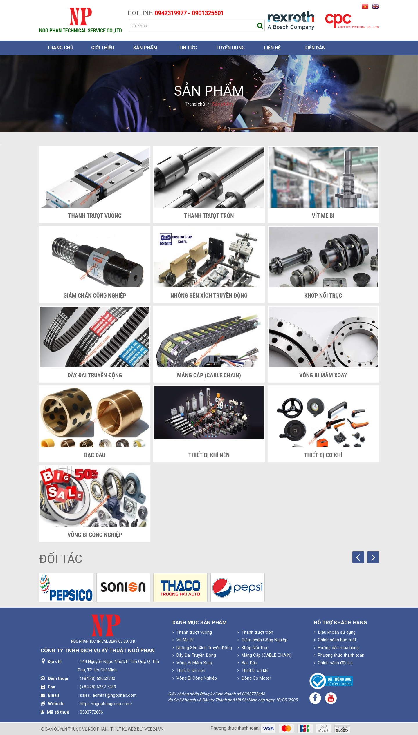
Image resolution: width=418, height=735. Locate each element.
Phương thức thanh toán (339, 655)
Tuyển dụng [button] (230, 47)
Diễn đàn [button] (315, 47)
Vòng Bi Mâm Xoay (323, 375)
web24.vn (153, 729)
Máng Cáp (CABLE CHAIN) (209, 375)
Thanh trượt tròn (209, 215)
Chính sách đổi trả (333, 662)
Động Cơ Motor (254, 678)
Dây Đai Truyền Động (95, 375)
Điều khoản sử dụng (335, 632)
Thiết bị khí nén (209, 455)
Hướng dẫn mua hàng (336, 647)
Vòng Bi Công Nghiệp (95, 534)
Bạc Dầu (94, 455)
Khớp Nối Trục (323, 295)
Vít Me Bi (323, 215)
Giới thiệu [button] (102, 47)
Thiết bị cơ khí (323, 455)
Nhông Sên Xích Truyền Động (208, 295)
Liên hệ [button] (272, 47)
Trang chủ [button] (60, 47)
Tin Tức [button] (188, 47)
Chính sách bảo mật (335, 639)
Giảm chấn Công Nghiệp (94, 295)
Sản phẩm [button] (145, 47)
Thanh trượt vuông (95, 215)
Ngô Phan (98, 729)
